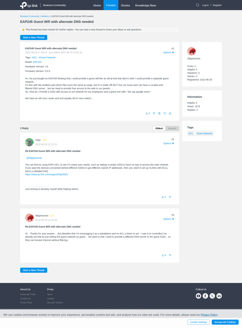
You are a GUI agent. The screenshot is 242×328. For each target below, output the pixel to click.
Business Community (29, 16)
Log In (205, 5)
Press (50, 289)
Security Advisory (55, 302)
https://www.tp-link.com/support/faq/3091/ (46, 174)
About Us (25, 289)
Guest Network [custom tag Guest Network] (204, 133)
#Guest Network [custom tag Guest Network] (47, 57)
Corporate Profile (27, 294)
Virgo (38, 140)
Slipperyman (41, 215)
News (49, 294)
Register (217, 5)
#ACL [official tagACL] (34, 57)
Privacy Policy (26, 302)
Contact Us (25, 298)
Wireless (45, 16)
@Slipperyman (34, 158)
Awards (50, 298)
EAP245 (37, 62)
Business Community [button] (54, 5)
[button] (170, 113)
